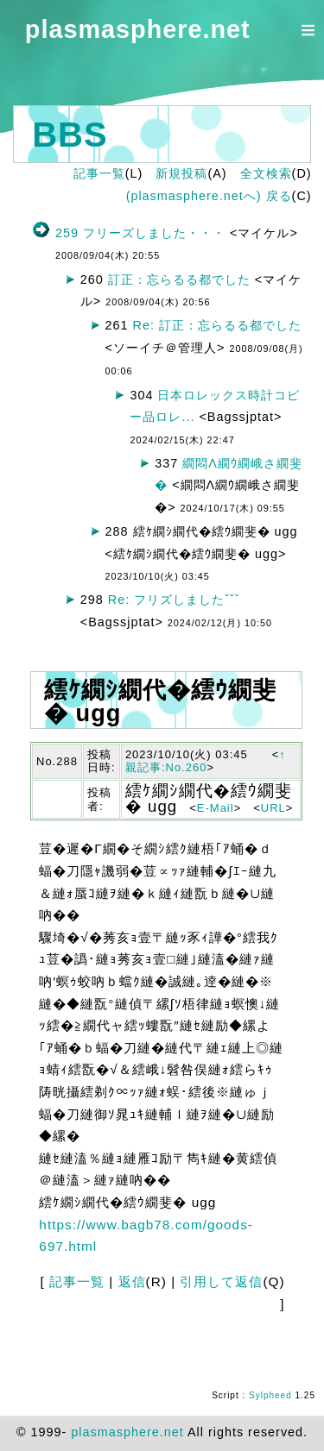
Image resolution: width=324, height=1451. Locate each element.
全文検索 (266, 173)
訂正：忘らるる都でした (179, 279)
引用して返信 (221, 1281)
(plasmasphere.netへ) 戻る (209, 196)
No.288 (57, 761)
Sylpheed (270, 1395)
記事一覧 (99, 173)
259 (67, 233)
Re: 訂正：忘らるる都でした (217, 325)
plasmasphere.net (138, 29)
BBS (69, 135)
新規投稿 (181, 173)
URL (273, 807)
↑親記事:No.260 (205, 761)
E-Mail (215, 807)
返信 (132, 1281)
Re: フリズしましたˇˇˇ (174, 599)
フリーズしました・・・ (154, 233)
